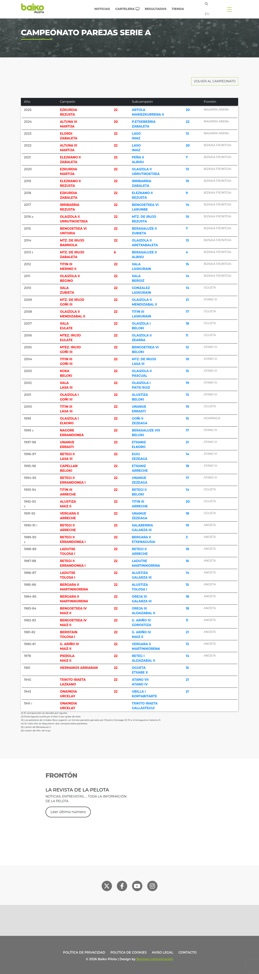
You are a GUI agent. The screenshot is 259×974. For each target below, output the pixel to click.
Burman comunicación (155, 959)
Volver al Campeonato (215, 81)
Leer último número (68, 812)
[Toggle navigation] (229, 9)
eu (207, 14)
